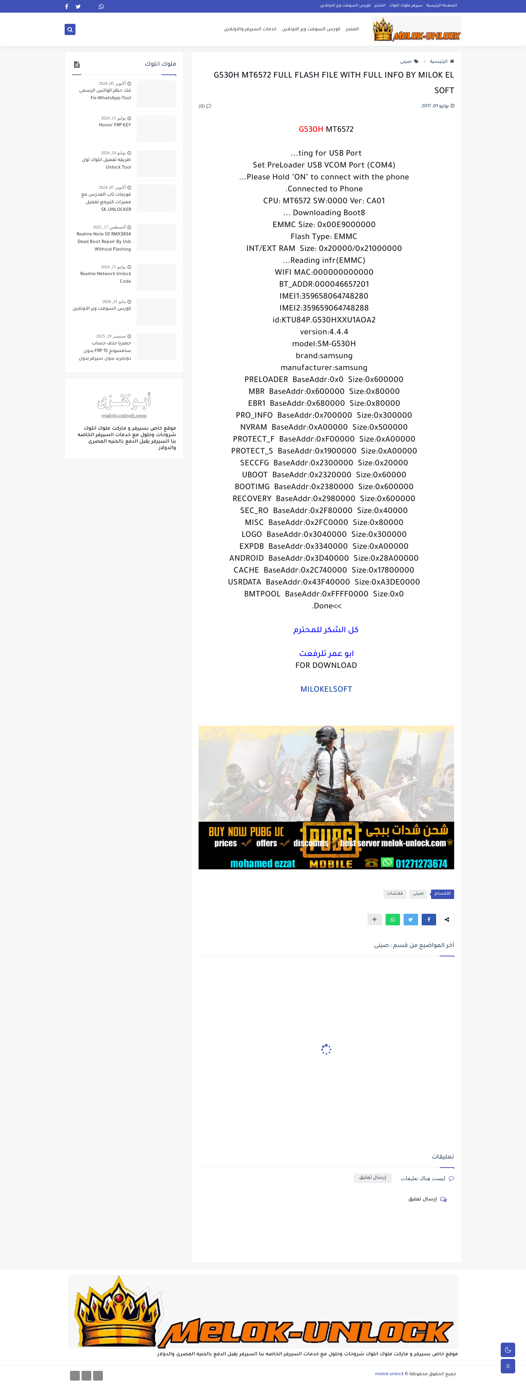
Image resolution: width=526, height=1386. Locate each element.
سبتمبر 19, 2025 (111, 336)
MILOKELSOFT (326, 690)
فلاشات (395, 894)
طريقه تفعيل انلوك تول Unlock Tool (106, 164)
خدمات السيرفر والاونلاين (250, 29)
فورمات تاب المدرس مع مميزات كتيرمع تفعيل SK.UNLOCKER (106, 202)
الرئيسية (442, 62)
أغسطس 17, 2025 (109, 227)
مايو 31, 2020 (114, 301)
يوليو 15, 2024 (113, 118)
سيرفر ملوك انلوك (406, 6)
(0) (205, 106)
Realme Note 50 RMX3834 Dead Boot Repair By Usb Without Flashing (104, 242)
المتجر (380, 6)
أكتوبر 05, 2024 (112, 83)
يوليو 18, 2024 (113, 152)
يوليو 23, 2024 (113, 266)
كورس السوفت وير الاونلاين (345, 6)
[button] (429, 919)
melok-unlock (389, 1374)
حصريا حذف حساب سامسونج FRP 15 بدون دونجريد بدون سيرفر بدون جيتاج (105, 352)
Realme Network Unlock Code (105, 278)
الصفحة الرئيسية (441, 6)
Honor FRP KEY (115, 125)
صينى (409, 62)
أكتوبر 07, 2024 (112, 187)
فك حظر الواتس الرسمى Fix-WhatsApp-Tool (105, 94)
